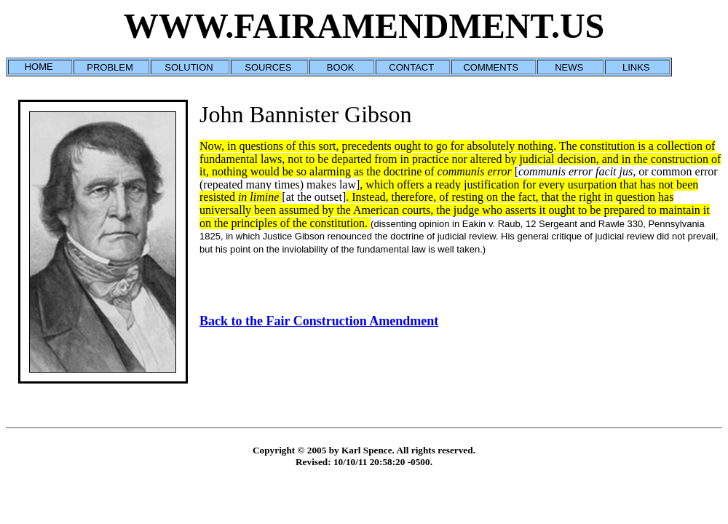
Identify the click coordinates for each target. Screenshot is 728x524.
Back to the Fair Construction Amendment (318, 321)
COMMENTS (490, 67)
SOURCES (268, 67)
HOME (39, 66)
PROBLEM (110, 67)
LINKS (636, 67)
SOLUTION (189, 67)
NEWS (569, 67)
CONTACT (411, 67)
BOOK (341, 67)
